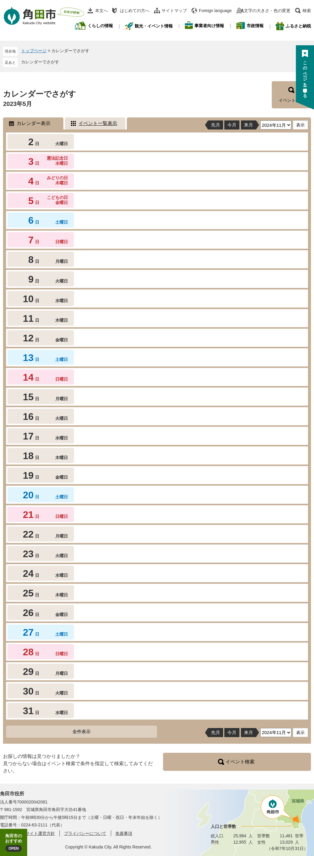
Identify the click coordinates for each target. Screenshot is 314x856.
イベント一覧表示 (97, 123)
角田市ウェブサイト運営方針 (27, 833)
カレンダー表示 (33, 123)
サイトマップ (174, 10)
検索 (307, 10)
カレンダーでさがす (40, 61)
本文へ (101, 10)
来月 (248, 124)
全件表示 (81, 731)
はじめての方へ (134, 10)
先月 (215, 124)
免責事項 (123, 833)
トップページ (33, 50)
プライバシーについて (85, 833)
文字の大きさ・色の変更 (267, 10)
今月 (231, 124)
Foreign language (215, 10)
